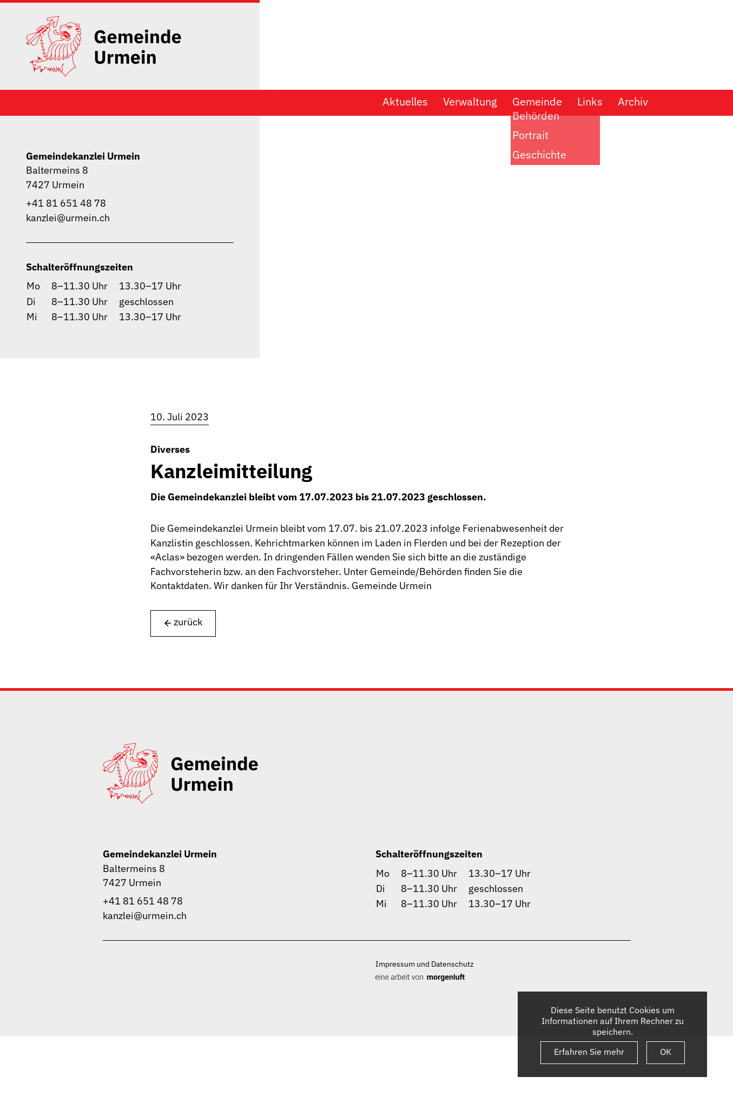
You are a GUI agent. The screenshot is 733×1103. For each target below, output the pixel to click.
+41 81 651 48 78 (66, 203)
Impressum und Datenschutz (424, 964)
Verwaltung (470, 101)
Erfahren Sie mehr (589, 1051)
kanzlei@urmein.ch (68, 218)
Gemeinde (537, 101)
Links (590, 101)
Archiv (633, 101)
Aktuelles (405, 101)
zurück (183, 622)
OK (665, 1051)
